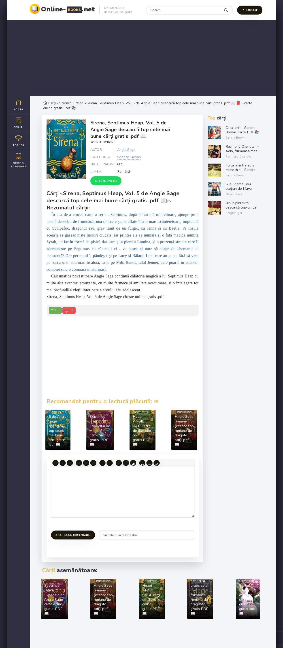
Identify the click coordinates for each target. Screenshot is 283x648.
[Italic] (63, 463)
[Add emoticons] (119, 463)
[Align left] (79, 463)
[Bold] (55, 463)
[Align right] (93, 463)
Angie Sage (126, 149)
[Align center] (86, 463)
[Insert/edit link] (126, 463)
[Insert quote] (142, 463)
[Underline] (70, 463)
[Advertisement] (142, 58)
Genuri (19, 123)
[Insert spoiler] (149, 463)
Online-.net (68, 9)
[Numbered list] (109, 463)
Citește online (106, 181)
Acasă (19, 105)
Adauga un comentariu (73, 535)
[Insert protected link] (133, 463)
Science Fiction (102, 142)
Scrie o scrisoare (19, 160)
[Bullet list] (102, 463)
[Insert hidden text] (156, 463)
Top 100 (19, 141)
